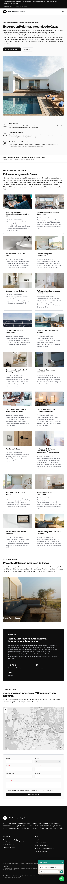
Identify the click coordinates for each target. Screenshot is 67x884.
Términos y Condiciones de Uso (44, 790)
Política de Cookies (40, 843)
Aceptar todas (7, 6)
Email (8, 766)
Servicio (37, 758)
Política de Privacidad (26, 790)
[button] (33, 728)
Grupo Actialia (16, 878)
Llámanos (27, 49)
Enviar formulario (33, 794)
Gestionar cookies (21, 6)
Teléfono (37, 766)
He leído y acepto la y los (31, 790)
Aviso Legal (38, 840)
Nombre (8, 758)
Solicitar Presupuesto (12, 49)
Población (38, 773)
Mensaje (9, 781)
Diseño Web (7, 878)
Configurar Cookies (41, 851)
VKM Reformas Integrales (14, 11)
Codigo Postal (10, 773)
